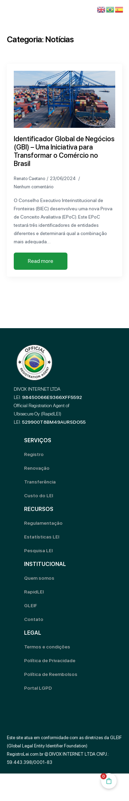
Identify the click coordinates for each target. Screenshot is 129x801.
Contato (33, 619)
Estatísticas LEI (41, 536)
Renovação (37, 468)
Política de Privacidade (49, 660)
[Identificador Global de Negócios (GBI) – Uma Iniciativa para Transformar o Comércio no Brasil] (64, 99)
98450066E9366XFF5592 (52, 397)
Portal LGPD (38, 688)
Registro (34, 454)
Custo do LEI (38, 495)
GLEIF (30, 605)
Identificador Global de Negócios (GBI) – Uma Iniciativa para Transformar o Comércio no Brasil (64, 151)
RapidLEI (34, 591)
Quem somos (39, 578)
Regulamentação (43, 523)
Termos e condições (47, 646)
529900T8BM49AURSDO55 (54, 422)
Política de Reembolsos (50, 674)
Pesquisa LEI (38, 550)
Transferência (40, 482)
